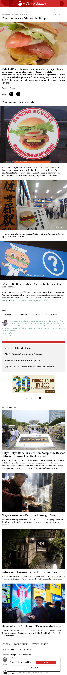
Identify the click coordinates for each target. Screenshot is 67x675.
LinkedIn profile (7, 333)
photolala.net (6, 336)
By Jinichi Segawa (9, 88)
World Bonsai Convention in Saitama (23, 354)
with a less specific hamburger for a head (29, 300)
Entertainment (40, 644)
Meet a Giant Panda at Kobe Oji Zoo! (23, 360)
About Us (6, 664)
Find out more (33, 667)
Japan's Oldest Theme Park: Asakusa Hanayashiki (29, 366)
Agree (46, 662)
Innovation (8, 649)
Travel (6, 644)
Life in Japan (24, 649)
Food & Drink (21, 644)
